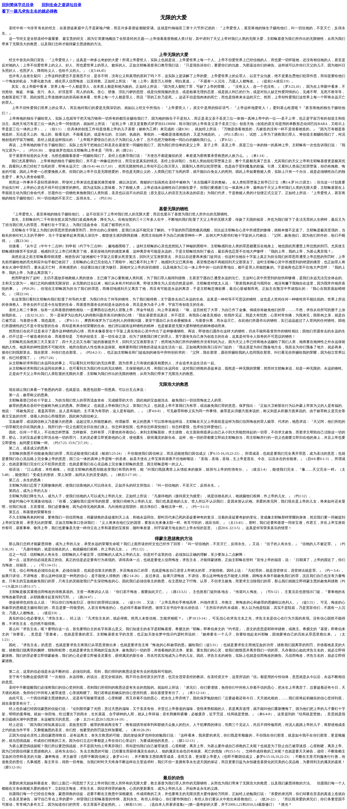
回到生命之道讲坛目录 (61, 5)
